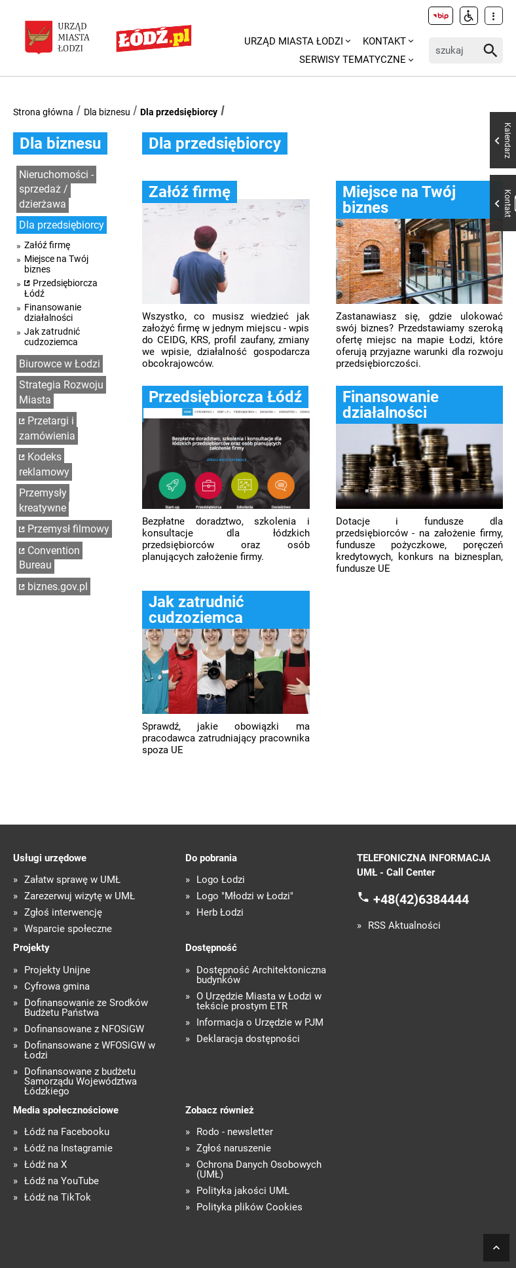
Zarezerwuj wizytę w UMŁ (79, 896)
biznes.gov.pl (58, 586)
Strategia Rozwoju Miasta (61, 392)
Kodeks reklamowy (44, 464)
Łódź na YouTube (61, 1181)
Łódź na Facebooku (66, 1132)
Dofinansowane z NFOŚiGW (84, 1029)
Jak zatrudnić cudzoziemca (52, 336)
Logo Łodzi (220, 880)
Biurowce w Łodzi (59, 364)
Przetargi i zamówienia (47, 428)
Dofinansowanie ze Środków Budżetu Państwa (86, 1008)
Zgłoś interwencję (63, 913)
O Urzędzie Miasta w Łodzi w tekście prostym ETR (259, 1001)
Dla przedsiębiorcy (178, 112)
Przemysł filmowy (68, 529)
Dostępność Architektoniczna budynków (261, 975)
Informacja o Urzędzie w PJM (259, 1023)
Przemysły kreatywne (43, 500)
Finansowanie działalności (52, 312)
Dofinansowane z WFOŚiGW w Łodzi (89, 1050)
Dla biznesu (107, 112)
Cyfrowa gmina (57, 987)
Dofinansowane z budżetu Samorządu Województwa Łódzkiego (80, 1081)
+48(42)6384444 (421, 898)
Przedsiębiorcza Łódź (61, 288)
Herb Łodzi (220, 913)
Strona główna (43, 112)
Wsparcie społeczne (68, 929)
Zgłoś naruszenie (233, 1148)
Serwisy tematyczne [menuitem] (352, 59)
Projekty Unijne (57, 970)
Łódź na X (45, 1165)
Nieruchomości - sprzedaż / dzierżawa (56, 189)
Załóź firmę (47, 245)
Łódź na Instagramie (68, 1148)
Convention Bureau (49, 558)
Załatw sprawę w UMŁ (72, 880)
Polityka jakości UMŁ (242, 1191)
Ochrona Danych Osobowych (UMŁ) (259, 1170)
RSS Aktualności (404, 926)
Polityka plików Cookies (249, 1207)
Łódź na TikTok (57, 1198)
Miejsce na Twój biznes (56, 263)
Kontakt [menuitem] (384, 41)
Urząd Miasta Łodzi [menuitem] (293, 41)
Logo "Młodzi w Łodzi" (244, 896)
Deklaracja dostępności (248, 1039)
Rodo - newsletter (234, 1132)
